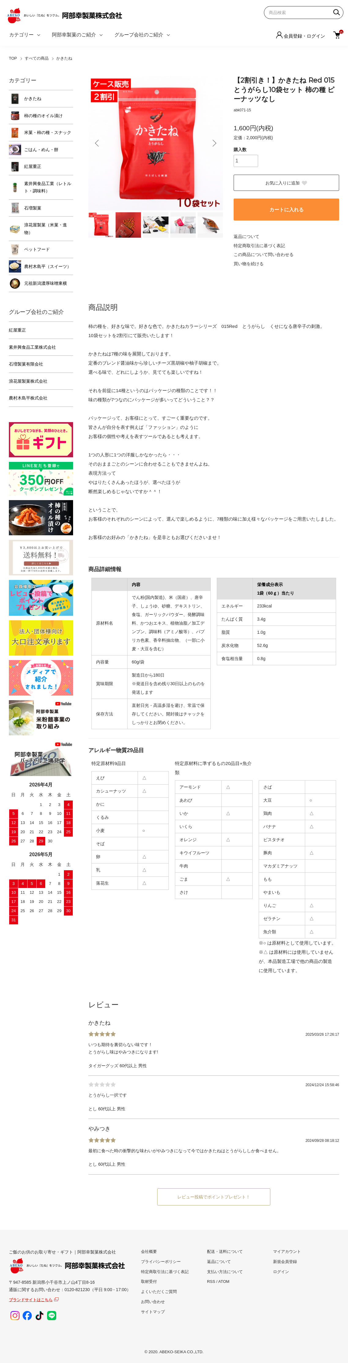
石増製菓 (32, 208)
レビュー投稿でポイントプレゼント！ (213, 1196)
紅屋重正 (32, 166)
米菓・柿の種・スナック (47, 132)
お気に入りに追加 (286, 183)
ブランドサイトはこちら (31, 1300)
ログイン (281, 1271)
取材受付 (149, 1281)
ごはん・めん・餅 (41, 149)
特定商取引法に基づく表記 (259, 245)
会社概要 (149, 1251)
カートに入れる (286, 209)
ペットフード (37, 249)
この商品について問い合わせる (264, 254)
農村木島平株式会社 (28, 398)
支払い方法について (225, 1271)
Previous (97, 143)
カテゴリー (21, 34)
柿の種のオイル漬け (43, 115)
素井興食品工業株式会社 (32, 347)
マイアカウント (287, 1251)
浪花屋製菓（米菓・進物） (45, 228)
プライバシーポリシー (161, 1261)
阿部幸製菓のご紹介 (74, 34)
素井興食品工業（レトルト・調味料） (47, 187)
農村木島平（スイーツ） (47, 266)
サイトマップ (153, 1311)
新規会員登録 (285, 1261)
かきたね (64, 58)
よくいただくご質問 (159, 1291)
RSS (211, 1281)
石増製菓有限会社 (26, 364)
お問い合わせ (153, 1301)
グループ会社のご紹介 (138, 34)
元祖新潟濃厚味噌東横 (45, 283)
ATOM (223, 1281)
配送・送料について (225, 1251)
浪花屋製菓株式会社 (28, 381)
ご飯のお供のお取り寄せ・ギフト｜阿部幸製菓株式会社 (67, 1262)
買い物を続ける (249, 263)
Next (213, 143)
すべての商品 (37, 58)
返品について (246, 236)
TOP (13, 58)
